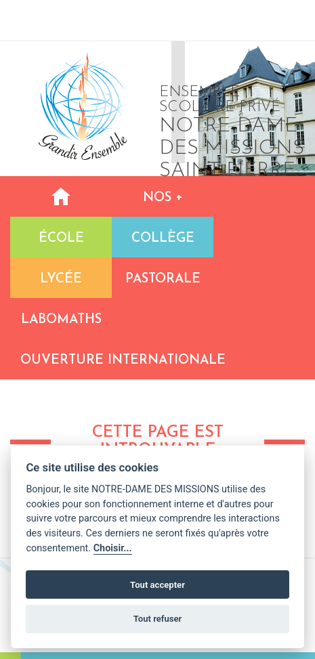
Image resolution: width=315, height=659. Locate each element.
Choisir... (112, 548)
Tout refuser (157, 619)
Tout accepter (157, 585)
